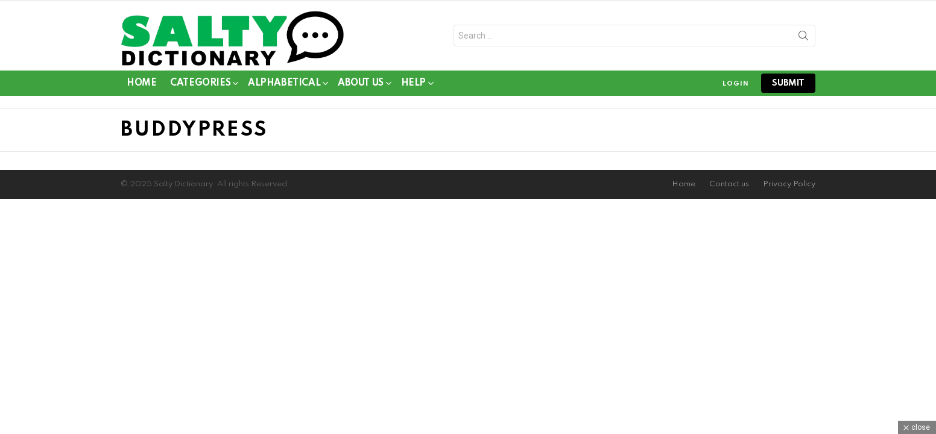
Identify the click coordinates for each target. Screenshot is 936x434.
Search (803, 38)
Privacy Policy (789, 184)
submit (788, 83)
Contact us (729, 184)
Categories (200, 85)
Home (141, 83)
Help (413, 85)
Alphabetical (284, 85)
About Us (361, 85)
